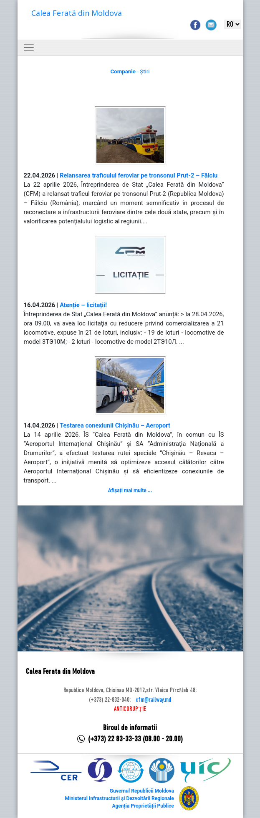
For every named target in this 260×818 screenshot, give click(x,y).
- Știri (129, 71)
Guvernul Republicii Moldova (142, 791)
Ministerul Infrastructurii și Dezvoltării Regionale (119, 798)
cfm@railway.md (153, 700)
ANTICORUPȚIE (130, 709)
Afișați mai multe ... (130, 490)
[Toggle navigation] (29, 47)
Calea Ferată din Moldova (76, 13)
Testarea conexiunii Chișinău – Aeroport (115, 425)
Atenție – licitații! (83, 305)
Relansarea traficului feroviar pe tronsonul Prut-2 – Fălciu (138, 175)
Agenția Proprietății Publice (143, 806)
